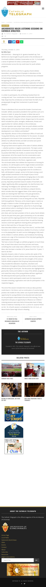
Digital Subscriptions (8, 557)
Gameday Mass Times (7, 378)
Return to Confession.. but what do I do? (10, 399)
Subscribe (4, 552)
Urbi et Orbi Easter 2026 (32, 378)
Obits (3, 542)
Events (3, 545)
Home (3, 22)
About (3, 550)
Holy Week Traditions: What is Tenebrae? (33, 399)
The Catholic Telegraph (10, 34)
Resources (4, 554)
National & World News (8, 540)
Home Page (5, 535)
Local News (9, 22)
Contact (3, 547)
